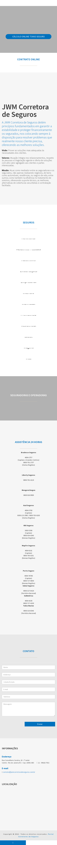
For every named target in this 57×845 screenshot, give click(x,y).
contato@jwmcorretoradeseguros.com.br (19, 772)
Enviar (40, 724)
